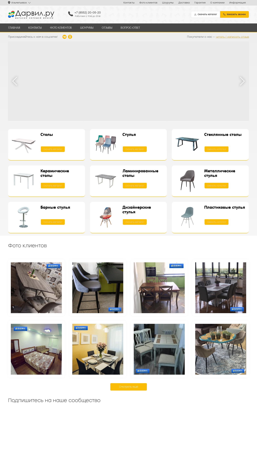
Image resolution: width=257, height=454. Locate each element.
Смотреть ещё (128, 386)
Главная (14, 27)
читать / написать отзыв (232, 36)
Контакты (129, 2)
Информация (237, 2)
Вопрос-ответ (128, 27)
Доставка (184, 2)
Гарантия (200, 2)
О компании (217, 2)
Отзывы (105, 27)
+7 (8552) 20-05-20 (87, 12)
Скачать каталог (52, 149)
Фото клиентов (148, 2)
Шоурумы (168, 2)
